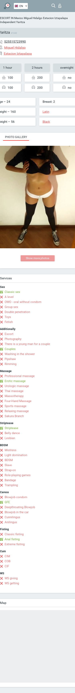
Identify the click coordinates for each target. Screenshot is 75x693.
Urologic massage (17, 386)
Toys (8, 317)
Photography (13, 339)
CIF (7, 566)
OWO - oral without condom (23, 302)
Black (46, 122)
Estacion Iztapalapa (55, 18)
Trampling (11, 485)
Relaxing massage (17, 411)
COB (7, 561)
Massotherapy (14, 396)
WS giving (11, 578)
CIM (7, 556)
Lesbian (10, 438)
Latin (46, 112)
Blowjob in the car (17, 512)
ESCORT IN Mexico (11, 18)
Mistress (10, 450)
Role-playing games (18, 475)
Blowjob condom (16, 497)
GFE (7, 502)
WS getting (12, 583)
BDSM (9, 460)
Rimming (10, 364)
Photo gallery (16, 137)
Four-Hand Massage (18, 401)
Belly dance (12, 433)
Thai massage (14, 391)
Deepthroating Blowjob (20, 507)
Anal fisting (12, 539)
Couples (10, 349)
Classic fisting (14, 534)
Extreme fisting (15, 544)
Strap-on (10, 470)
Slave (8, 465)
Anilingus (11, 522)
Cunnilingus (12, 517)
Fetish (9, 322)
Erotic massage (15, 381)
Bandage (10, 480)
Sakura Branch (14, 416)
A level (9, 297)
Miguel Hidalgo (33, 18)
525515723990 (15, 41)
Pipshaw (10, 359)
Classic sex (12, 292)
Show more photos (37, 258)
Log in (59, 6)
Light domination (16, 455)
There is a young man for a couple (27, 344)
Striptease (11, 428)
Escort (9, 334)
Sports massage (15, 406)
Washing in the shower (20, 354)
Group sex (11, 307)
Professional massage (20, 376)
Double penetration (17, 312)
